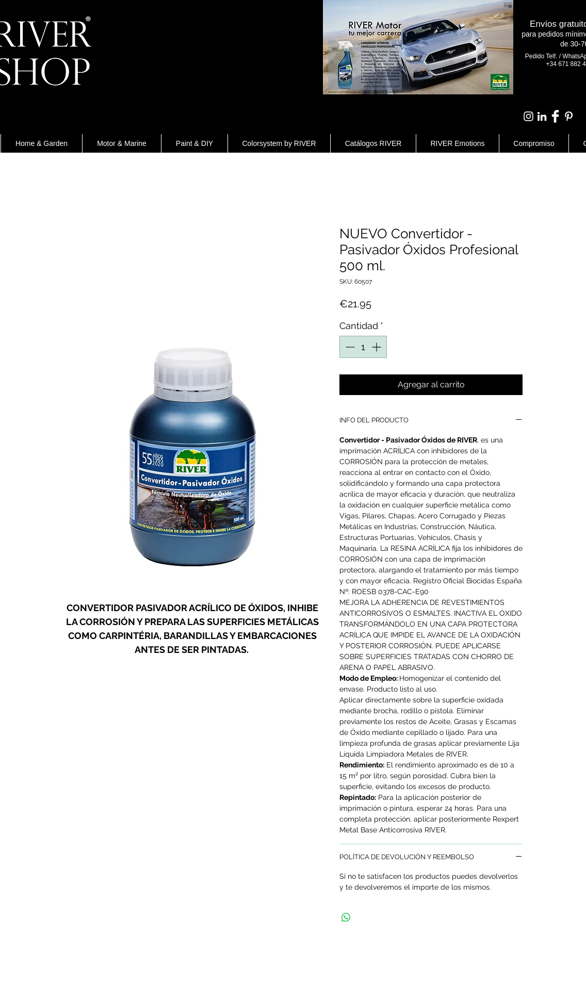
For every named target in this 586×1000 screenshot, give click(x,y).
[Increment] (377, 346)
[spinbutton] (363, 346)
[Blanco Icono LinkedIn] (541, 116)
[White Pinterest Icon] (568, 116)
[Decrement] (349, 346)
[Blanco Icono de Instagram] (528, 116)
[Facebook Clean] (555, 116)
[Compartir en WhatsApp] (346, 917)
